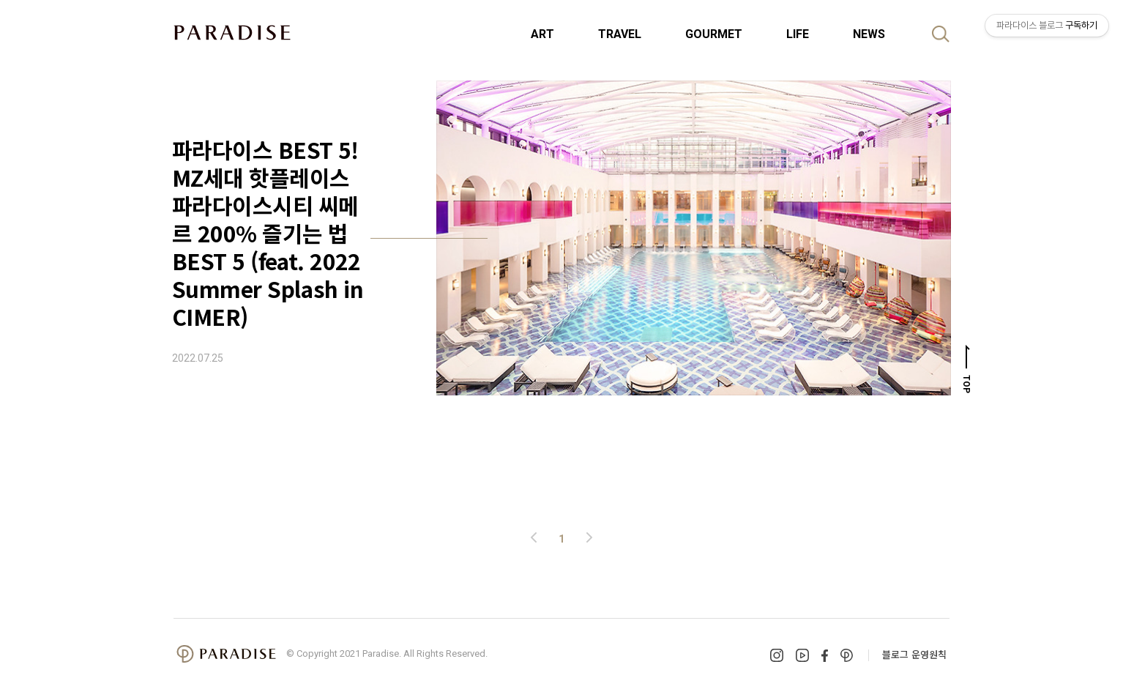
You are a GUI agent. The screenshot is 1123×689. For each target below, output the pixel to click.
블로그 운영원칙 (914, 654)
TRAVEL (619, 34)
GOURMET (713, 34)
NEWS (869, 34)
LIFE (797, 34)
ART (542, 34)
